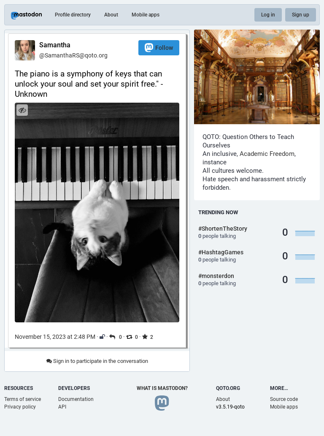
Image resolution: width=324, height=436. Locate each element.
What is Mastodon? (162, 388)
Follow (159, 47)
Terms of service (22, 399)
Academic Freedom (267, 154)
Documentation (76, 399)
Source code (284, 399)
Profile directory (73, 15)
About (111, 15)
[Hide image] (22, 110)
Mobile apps (145, 15)
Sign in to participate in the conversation (97, 361)
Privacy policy (20, 407)
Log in (268, 15)
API (62, 407)
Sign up (300, 15)
